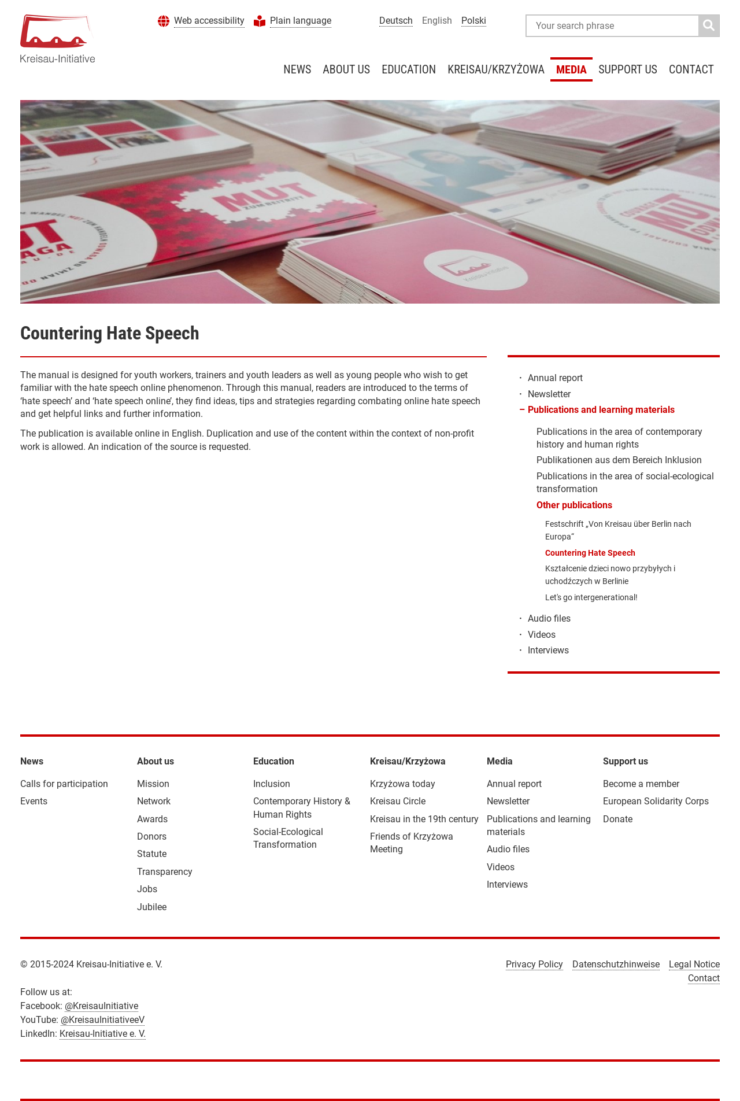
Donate (617, 819)
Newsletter (549, 394)
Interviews (548, 650)
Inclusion (271, 783)
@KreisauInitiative (101, 1005)
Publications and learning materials (601, 409)
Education (409, 69)
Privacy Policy (534, 964)
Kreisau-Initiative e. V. (103, 1033)
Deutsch (396, 20)
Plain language (300, 20)
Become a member (641, 783)
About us (346, 69)
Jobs (147, 889)
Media (571, 69)
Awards (152, 819)
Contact (691, 69)
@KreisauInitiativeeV (103, 1019)
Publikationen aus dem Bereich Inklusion (619, 460)
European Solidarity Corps (656, 801)
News (297, 69)
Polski (473, 20)
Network (154, 801)
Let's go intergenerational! (591, 597)
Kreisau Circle (398, 801)
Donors (151, 836)
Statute (151, 853)
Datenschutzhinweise (616, 964)
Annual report (555, 377)
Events (33, 801)
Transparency (165, 871)
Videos (542, 634)
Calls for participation (64, 783)
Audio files (549, 618)
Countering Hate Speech (590, 552)
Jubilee (151, 907)
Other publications (574, 505)
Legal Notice (694, 964)
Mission (153, 783)
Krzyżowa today (402, 783)
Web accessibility (209, 20)
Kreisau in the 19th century (424, 819)
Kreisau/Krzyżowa (496, 69)
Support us (627, 69)
